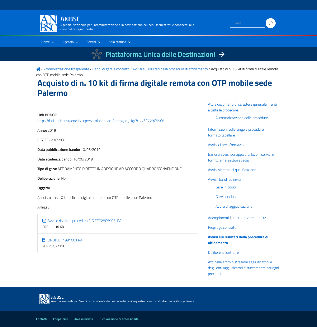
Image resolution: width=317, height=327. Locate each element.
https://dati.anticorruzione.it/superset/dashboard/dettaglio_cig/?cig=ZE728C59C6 (100, 121)
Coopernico (60, 319)
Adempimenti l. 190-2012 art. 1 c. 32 (237, 218)
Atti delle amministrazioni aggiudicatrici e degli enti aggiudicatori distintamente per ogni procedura (243, 267)
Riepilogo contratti (222, 227)
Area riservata (83, 319)
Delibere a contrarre (223, 252)
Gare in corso (226, 187)
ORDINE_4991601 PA (62, 240)
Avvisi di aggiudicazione (234, 206)
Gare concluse (226, 196)
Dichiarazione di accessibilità (119, 319)
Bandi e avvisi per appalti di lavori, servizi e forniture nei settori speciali (241, 157)
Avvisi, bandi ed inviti (224, 179)
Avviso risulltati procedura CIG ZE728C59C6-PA (82, 220)
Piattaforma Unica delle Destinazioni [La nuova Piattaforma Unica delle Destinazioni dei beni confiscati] (160, 54)
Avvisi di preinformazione (227, 145)
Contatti (41, 319)
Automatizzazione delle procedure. (242, 118)
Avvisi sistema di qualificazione (232, 170)
